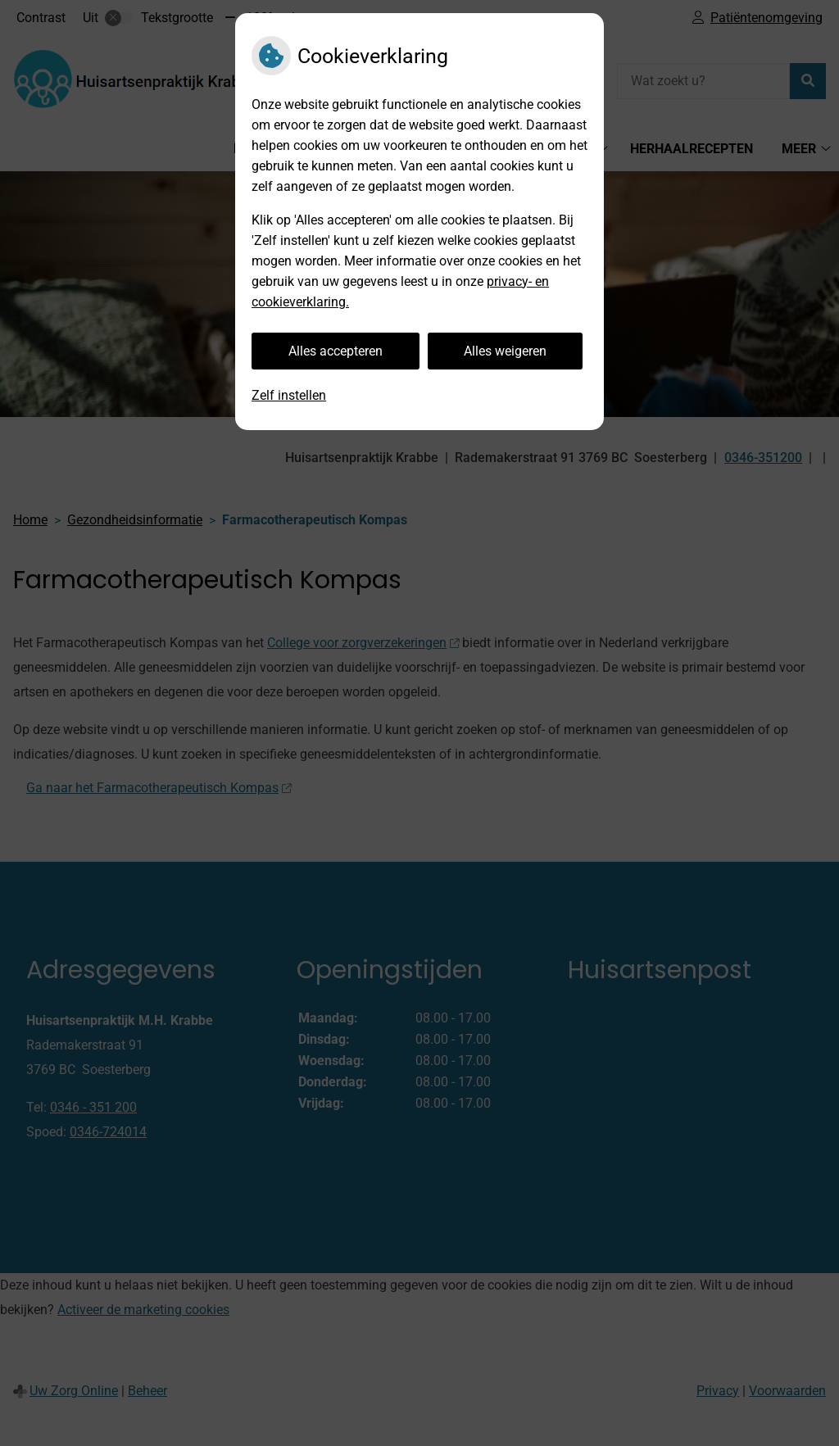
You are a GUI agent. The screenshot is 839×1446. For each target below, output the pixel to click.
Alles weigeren (505, 351)
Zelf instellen (289, 395)
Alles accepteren (335, 351)
